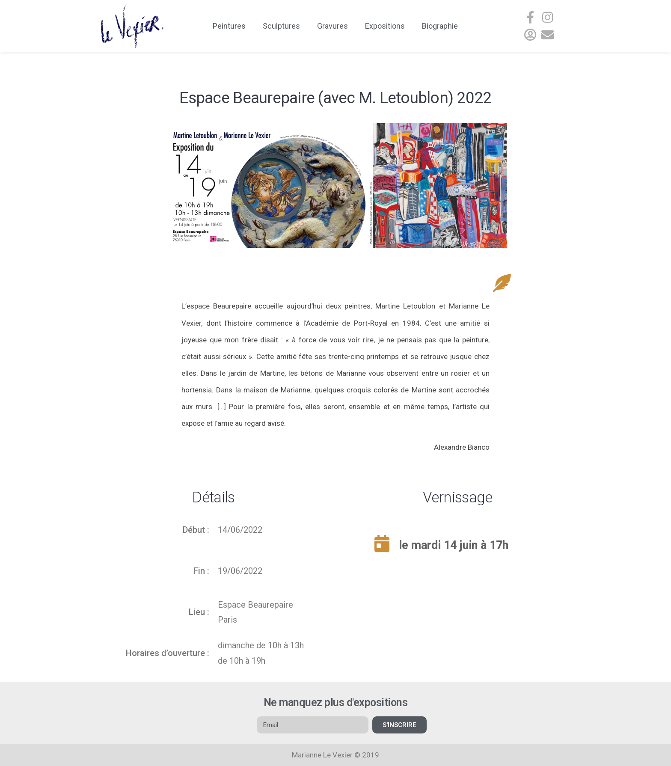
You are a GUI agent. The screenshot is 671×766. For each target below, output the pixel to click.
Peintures (229, 25)
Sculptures (281, 25)
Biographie (440, 25)
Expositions (385, 25)
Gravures (332, 25)
